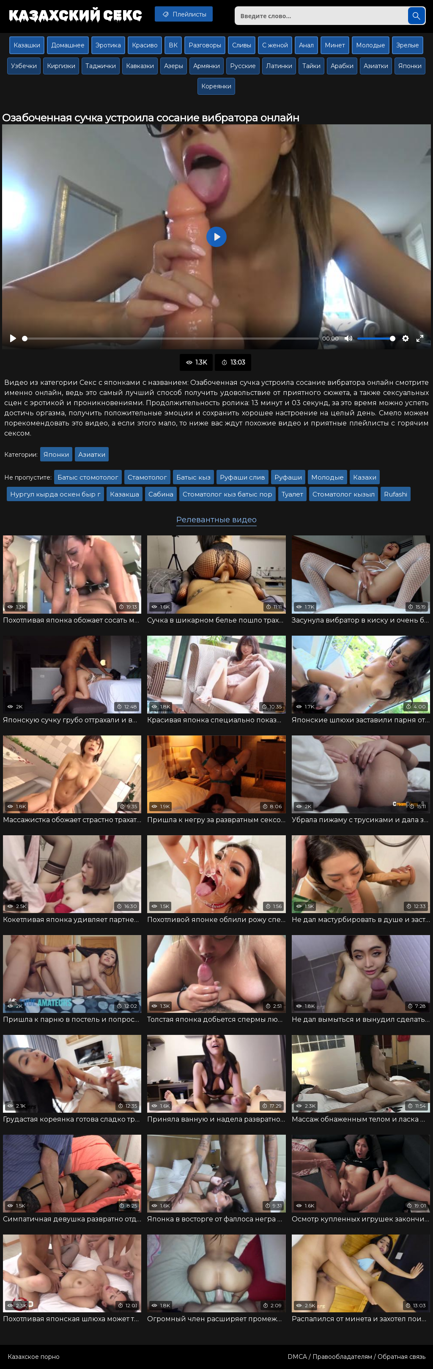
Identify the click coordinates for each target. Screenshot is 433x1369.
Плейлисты (183, 14)
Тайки (311, 66)
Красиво (145, 45)
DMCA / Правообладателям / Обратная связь (356, 1357)
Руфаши (288, 477)
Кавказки (140, 66)
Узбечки (24, 66)
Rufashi (395, 494)
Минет (335, 45)
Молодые (370, 45)
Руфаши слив (242, 477)
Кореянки (216, 86)
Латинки (279, 66)
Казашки (27, 45)
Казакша (124, 494)
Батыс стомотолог (88, 477)
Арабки (342, 66)
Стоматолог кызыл (343, 494)
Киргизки (61, 66)
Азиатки (376, 66)
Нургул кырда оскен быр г (55, 494)
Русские (243, 66)
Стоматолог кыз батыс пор (227, 494)
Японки (410, 66)
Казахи (364, 477)
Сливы (241, 45)
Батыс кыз (193, 477)
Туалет (292, 494)
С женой (275, 45)
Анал (306, 45)
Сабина (160, 494)
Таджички (100, 66)
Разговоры (205, 45)
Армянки (206, 66)
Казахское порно (34, 1357)
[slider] (170, 339)
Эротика (108, 45)
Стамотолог (147, 477)
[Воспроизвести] (13, 338)
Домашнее (68, 45)
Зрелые (407, 45)
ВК (173, 45)
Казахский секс (75, 14)
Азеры (173, 66)
